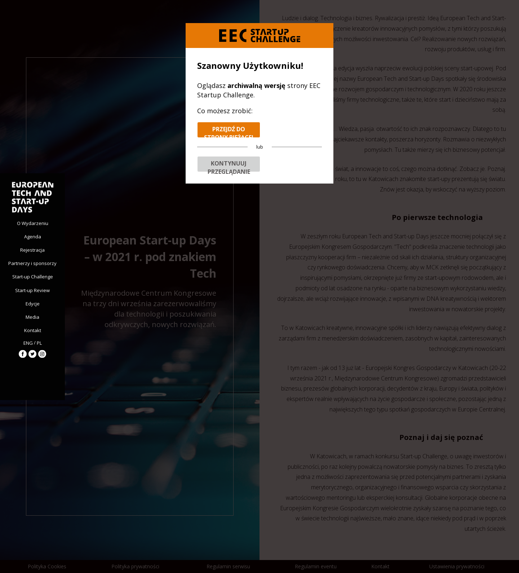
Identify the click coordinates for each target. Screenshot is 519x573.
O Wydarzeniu (32, 223)
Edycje (33, 303)
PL (39, 342)
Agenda (32, 236)
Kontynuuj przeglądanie (229, 165)
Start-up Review (32, 290)
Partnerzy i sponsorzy (32, 263)
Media (32, 317)
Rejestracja (32, 249)
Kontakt (32, 330)
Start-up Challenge (32, 276)
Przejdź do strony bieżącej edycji (228, 131)
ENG (28, 342)
